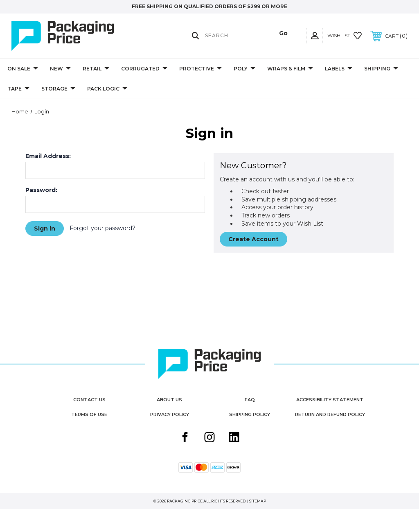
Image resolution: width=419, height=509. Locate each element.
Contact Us (89, 400)
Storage (58, 89)
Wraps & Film (290, 69)
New (60, 69)
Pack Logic (107, 89)
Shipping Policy (249, 414)
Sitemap (257, 501)
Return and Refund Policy (330, 414)
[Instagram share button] (209, 438)
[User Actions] (314, 36)
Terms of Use (89, 414)
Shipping (381, 69)
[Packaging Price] (70, 36)
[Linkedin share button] (234, 438)
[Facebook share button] (185, 438)
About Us (169, 400)
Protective (200, 69)
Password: (41, 190)
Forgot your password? (102, 228)
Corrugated (144, 69)
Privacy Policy (169, 414)
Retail (96, 69)
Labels (338, 69)
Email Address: (48, 156)
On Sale (22, 69)
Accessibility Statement (329, 400)
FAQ (250, 400)
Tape (18, 89)
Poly (244, 69)
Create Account (253, 239)
